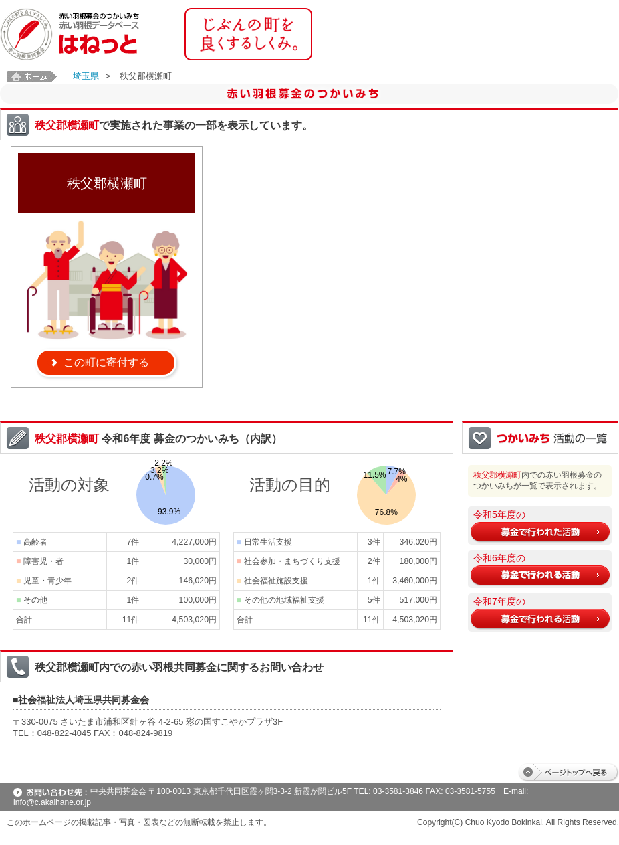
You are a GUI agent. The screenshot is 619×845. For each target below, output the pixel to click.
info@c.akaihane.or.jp (52, 802)
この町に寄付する (106, 362)
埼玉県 (86, 76)
